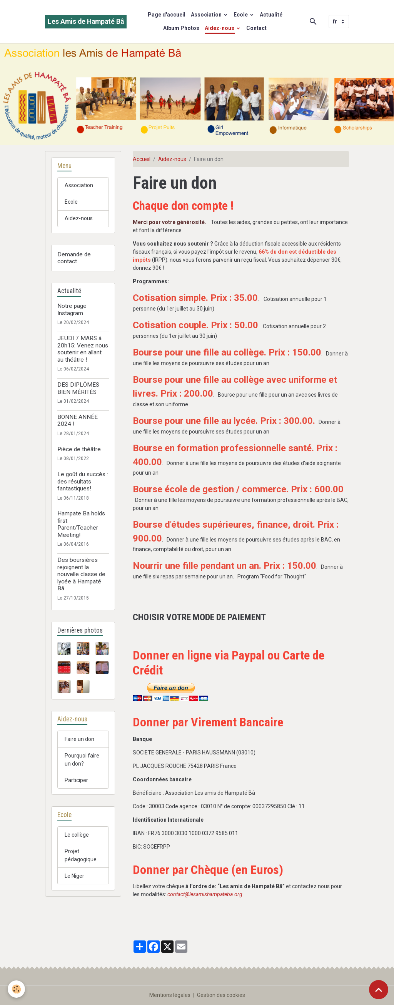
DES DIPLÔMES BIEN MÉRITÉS (78, 388)
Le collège (77, 835)
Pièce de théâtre (79, 449)
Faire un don (79, 739)
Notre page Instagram (72, 309)
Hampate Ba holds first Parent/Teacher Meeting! (81, 524)
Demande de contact (74, 258)
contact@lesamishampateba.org (204, 894)
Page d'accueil (166, 15)
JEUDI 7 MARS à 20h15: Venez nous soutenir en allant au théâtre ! (82, 349)
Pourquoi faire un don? (82, 760)
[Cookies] (16, 989)
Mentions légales (169, 995)
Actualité (271, 15)
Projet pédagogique (81, 855)
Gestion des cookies (221, 995)
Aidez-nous (220, 28)
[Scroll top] (378, 989)
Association (207, 15)
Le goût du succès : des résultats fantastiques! (82, 481)
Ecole (241, 15)
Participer (76, 780)
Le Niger (74, 876)
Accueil (141, 159)
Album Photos (181, 28)
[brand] (86, 21)
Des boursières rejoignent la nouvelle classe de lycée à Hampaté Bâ (81, 574)
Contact (256, 28)
